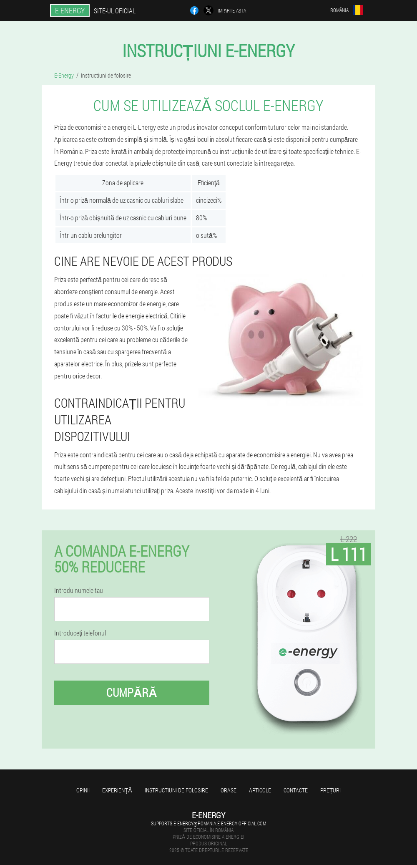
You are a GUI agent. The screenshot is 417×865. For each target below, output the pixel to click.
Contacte (296, 790)
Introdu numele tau (78, 590)
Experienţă (117, 790)
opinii (83, 790)
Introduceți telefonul (80, 633)
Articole (260, 790)
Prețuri (330, 790)
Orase (228, 790)
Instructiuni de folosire (176, 790)
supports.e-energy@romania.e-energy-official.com (208, 823)
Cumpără (131, 692)
